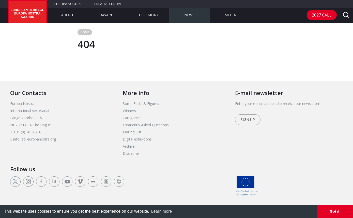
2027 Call (322, 15)
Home (85, 32)
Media (230, 14)
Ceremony (149, 14)
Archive (129, 146)
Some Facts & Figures (141, 103)
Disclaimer (131, 153)
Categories (132, 117)
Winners (129, 110)
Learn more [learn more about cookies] (161, 211)
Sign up (248, 119)
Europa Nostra (67, 4)
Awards (108, 14)
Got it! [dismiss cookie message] (335, 211)
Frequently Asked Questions (146, 124)
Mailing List (132, 132)
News (189, 14)
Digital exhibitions (137, 139)
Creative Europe (108, 4)
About (67, 14)
